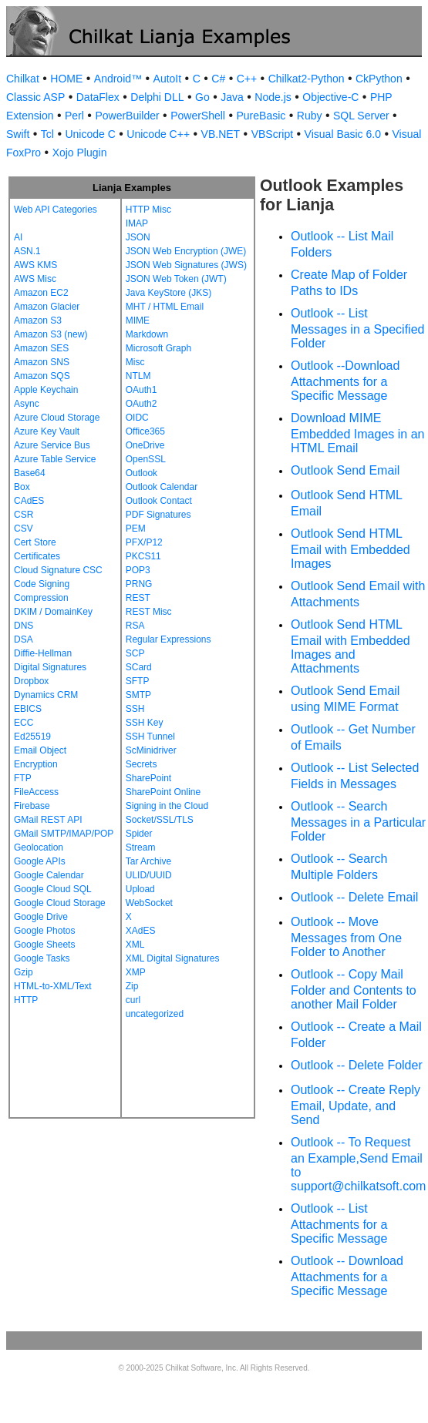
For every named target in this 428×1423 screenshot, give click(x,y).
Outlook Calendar (161, 487)
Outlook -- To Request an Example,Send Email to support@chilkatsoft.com (358, 1164)
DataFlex (98, 97)
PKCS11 (143, 556)
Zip (132, 986)
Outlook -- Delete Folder (357, 1065)
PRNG (139, 584)
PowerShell (197, 115)
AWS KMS (35, 265)
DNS (23, 625)
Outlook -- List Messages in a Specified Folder (357, 328)
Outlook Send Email (345, 470)
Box (22, 487)
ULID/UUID (149, 875)
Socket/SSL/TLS (160, 819)
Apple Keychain (46, 389)
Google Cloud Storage (60, 903)
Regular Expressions (168, 639)
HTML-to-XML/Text (53, 986)
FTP (23, 778)
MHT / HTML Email (165, 306)
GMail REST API (48, 819)
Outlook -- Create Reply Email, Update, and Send (355, 1104)
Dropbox (31, 681)
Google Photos (44, 930)
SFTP (138, 681)
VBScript (272, 134)
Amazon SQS (42, 376)
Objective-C (330, 97)
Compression (41, 597)
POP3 (138, 570)
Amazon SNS (41, 362)
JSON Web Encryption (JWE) (186, 251)
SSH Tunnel (150, 736)
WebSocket (149, 903)
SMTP (138, 695)
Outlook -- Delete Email (354, 897)
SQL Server (361, 115)
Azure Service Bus (52, 445)
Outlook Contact (159, 500)
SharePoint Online (163, 792)
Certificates (37, 556)
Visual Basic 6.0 (343, 134)
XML (135, 944)
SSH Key (144, 722)
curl (133, 1000)
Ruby (309, 115)
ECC (23, 722)
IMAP (137, 223)
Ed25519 (32, 736)
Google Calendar (49, 875)
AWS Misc (35, 279)
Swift (17, 134)
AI (18, 237)
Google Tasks (42, 958)
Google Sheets (44, 944)
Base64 (29, 473)
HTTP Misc (148, 209)
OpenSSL (146, 459)
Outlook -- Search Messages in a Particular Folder (358, 821)
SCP (135, 653)
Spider (139, 833)
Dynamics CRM (46, 695)
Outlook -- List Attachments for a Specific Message (339, 1223)
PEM (136, 528)
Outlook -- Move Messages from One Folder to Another (346, 936)
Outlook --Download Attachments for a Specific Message (345, 380)
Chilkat (22, 78)
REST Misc (149, 611)
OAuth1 (141, 389)
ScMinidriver (151, 750)
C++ (247, 78)
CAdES (29, 500)
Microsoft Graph (158, 348)
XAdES (141, 930)
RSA (135, 625)
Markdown (147, 334)
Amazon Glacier (46, 306)
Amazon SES (41, 348)
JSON (138, 237)
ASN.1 (27, 251)
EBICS (28, 708)
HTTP (26, 1000)
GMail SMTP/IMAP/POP (63, 833)
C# (218, 78)
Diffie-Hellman (43, 653)
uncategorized (155, 1014)
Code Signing (41, 584)
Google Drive (41, 916)
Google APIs (40, 861)
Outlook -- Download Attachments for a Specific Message (347, 1275)
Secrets (141, 764)
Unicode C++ (158, 134)
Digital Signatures (50, 667)
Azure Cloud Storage (56, 417)
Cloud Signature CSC (58, 570)
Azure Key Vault (46, 431)
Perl (74, 115)
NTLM (138, 376)
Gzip (23, 972)
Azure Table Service (55, 459)
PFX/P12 (144, 542)
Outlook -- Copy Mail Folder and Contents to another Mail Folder (353, 989)
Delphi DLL (157, 97)
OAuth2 (141, 403)
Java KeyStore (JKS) (168, 292)
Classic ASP (35, 97)
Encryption (36, 764)
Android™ (118, 78)
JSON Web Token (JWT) (176, 279)
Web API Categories (55, 209)
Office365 (145, 431)
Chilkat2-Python (306, 78)
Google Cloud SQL (53, 889)
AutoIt (167, 78)
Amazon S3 (38, 320)
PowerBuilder (127, 115)
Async (26, 403)
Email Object (40, 750)
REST (138, 597)
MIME (138, 320)
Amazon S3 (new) (50, 334)
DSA (23, 639)
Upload (140, 889)
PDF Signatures (158, 514)
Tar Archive (148, 861)
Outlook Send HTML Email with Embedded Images (350, 548)
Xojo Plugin (79, 152)
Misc (135, 362)
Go (202, 97)
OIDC (137, 417)
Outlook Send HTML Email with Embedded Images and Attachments (350, 646)
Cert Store (35, 542)
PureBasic (260, 115)
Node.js (272, 97)
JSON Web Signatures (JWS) (186, 265)
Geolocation (38, 847)
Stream (141, 847)
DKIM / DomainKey (53, 611)
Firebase (32, 805)
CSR (23, 514)
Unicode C (90, 134)
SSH (135, 708)
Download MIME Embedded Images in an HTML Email (357, 433)
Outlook (141, 473)
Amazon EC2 (41, 292)
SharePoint (148, 778)
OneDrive (145, 445)
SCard (139, 667)
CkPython (379, 78)
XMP (136, 972)
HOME (66, 78)
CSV (23, 528)
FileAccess (36, 792)
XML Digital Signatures (173, 958)
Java (232, 97)
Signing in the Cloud (167, 805)
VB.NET (221, 134)
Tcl (47, 134)
